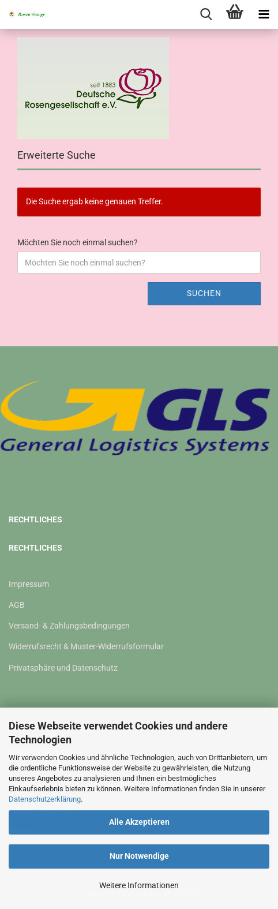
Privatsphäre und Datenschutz (63, 667)
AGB (17, 604)
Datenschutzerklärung (45, 799)
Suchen (204, 293)
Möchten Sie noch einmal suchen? (77, 242)
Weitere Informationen (139, 885)
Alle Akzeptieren (139, 821)
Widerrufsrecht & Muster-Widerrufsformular (86, 646)
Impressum (29, 584)
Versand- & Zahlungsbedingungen (69, 625)
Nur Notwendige (139, 856)
